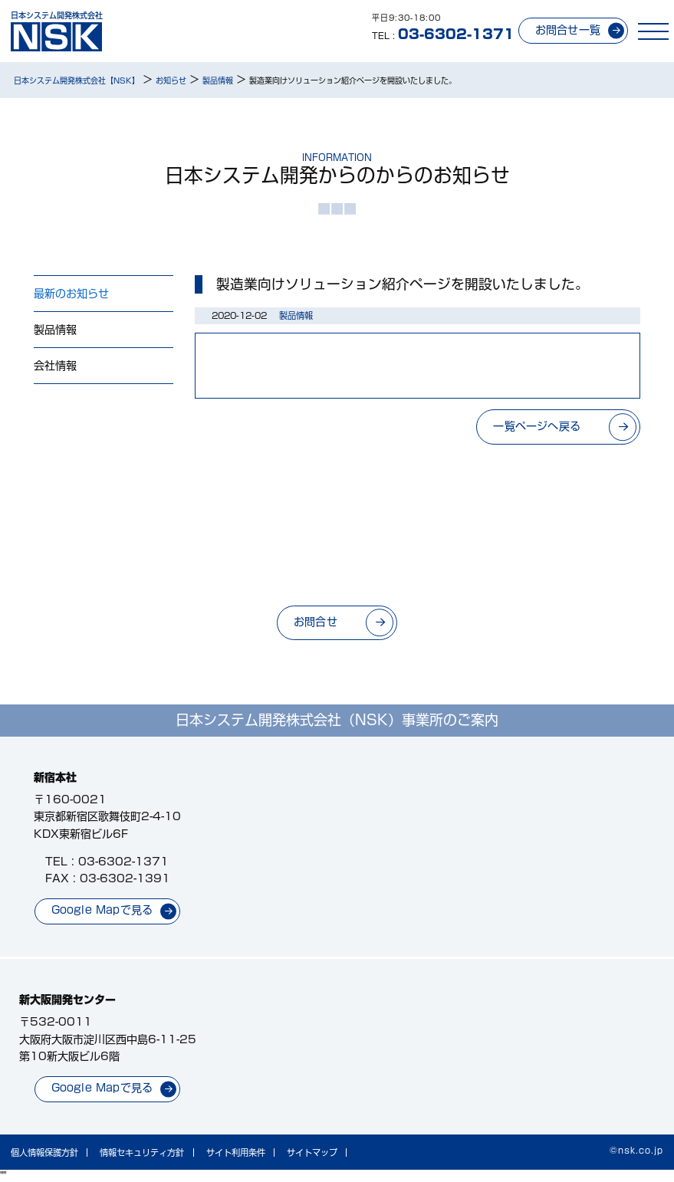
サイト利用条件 (235, 1152)
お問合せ (315, 621)
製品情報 (55, 329)
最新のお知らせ (71, 293)
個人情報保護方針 (44, 1152)
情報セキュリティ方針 (142, 1152)
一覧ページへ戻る (536, 426)
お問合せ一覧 (567, 30)
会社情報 (55, 365)
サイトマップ (312, 1152)
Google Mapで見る (102, 910)
